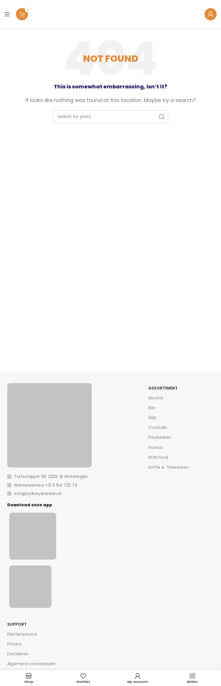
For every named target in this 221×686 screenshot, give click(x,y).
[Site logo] (110, 14)
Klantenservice (22, 634)
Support (17, 624)
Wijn (152, 418)
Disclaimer (17, 654)
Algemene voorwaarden (31, 664)
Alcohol (155, 398)
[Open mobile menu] (7, 14)
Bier (152, 408)
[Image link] (49, 425)
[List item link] (49, 485)
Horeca (155, 447)
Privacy (14, 644)
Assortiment (163, 388)
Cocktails (157, 427)
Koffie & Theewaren (168, 467)
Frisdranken (159, 437)
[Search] (110, 116)
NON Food (158, 457)
